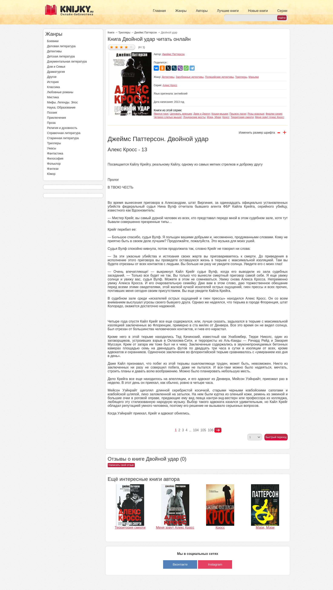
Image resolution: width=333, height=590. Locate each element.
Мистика (53, 97)
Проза (51, 122)
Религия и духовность (62, 128)
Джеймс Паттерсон (145, 32)
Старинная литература (63, 138)
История (53, 82)
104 (196, 430)
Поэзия (52, 112)
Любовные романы (60, 92)
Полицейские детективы (219, 77)
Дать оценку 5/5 (131, 47)
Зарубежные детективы (190, 77)
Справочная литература (63, 133)
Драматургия (56, 71)
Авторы (202, 11)
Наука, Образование (61, 107)
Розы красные (256, 113)
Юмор (51, 174)
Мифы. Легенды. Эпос (62, 102)
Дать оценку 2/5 (116, 47)
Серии (282, 11)
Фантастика (55, 153)
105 (203, 430)
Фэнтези (53, 168)
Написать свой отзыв (121, 465)
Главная (159, 11)
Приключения (56, 117)
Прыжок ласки (238, 113)
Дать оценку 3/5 (121, 47)
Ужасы (51, 148)
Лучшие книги (228, 11)
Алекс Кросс (170, 85)
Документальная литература (67, 61)
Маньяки (253, 77)
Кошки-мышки (219, 113)
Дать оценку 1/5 (111, 47)
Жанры (181, 11)
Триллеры (54, 143)
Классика (53, 87)
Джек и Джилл (201, 113)
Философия (55, 158)
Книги (111, 32)
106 (211, 430)
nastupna (217, 430)
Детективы (54, 51)
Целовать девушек (181, 113)
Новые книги (258, 11)
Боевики (53, 41)
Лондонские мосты (194, 117)
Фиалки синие (274, 113)
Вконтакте (180, 564)
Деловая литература (61, 46)
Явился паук (161, 113)
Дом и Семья (56, 66)
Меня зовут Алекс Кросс (269, 117)
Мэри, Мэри (214, 117)
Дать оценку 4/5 (126, 47)
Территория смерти (242, 117)
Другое (51, 77)
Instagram (215, 564)
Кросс (225, 117)
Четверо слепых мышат (168, 117)
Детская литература (61, 56)
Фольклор (54, 163)
